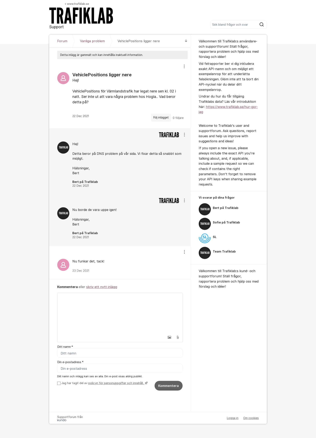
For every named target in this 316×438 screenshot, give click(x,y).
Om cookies (251, 418)
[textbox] (119, 313)
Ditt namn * (65, 347)
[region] (120, 93)
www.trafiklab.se (77, 3)
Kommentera (168, 386)
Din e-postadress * (70, 362)
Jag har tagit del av (103, 383)
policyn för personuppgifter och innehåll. (116, 383)
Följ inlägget (161, 117)
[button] (169, 337)
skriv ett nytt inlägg (101, 287)
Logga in (232, 418)
